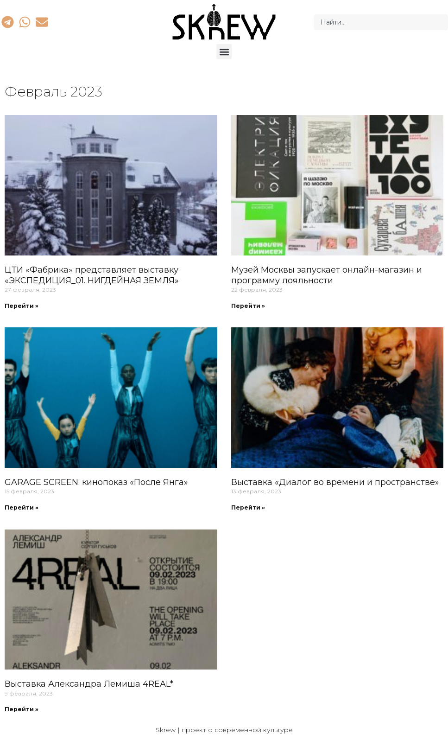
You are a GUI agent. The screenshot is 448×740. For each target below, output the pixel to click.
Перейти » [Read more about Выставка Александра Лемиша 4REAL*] (21, 709)
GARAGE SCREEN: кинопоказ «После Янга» (96, 482)
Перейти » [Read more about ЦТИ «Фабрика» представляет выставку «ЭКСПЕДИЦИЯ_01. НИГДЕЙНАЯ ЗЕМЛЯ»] (21, 305)
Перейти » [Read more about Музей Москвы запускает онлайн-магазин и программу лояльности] (248, 305)
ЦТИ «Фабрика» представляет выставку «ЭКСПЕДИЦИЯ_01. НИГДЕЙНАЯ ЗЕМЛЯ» (92, 275)
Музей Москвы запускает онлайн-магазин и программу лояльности (326, 275)
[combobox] (381, 22)
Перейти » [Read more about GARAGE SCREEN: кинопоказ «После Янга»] (21, 507)
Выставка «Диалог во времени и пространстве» (335, 482)
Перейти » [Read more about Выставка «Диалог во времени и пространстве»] (248, 507)
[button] (224, 51)
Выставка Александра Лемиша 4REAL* (89, 684)
